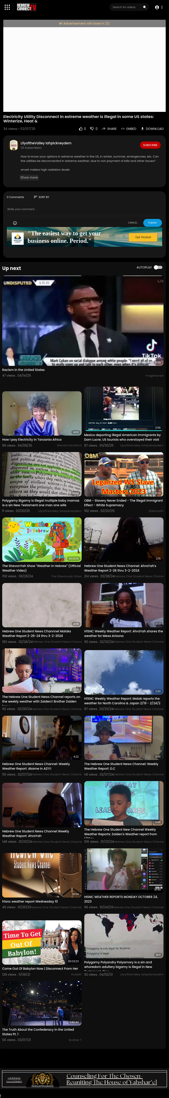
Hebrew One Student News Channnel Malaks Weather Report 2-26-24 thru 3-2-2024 (36, 633)
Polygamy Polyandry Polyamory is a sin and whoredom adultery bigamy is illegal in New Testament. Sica (118, 967)
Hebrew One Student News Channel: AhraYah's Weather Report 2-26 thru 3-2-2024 (120, 568)
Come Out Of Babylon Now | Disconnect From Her (40, 968)
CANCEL (132, 222)
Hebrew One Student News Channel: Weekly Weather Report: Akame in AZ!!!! (36, 766)
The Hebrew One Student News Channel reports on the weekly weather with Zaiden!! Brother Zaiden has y (41, 701)
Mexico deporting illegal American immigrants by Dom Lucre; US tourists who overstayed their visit (122, 437)
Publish (152, 222)
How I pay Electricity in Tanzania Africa (32, 439)
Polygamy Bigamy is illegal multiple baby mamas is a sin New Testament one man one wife (40, 502)
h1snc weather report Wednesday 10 (30, 901)
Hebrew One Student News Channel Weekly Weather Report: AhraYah (35, 833)
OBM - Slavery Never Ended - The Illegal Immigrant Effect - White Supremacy (123, 502)
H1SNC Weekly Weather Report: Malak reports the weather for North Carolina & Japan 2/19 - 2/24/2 (122, 700)
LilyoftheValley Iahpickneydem (46, 143)
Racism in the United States (23, 370)
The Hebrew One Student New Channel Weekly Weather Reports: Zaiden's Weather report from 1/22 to (120, 834)
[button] (158, 7)
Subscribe (150, 145)
